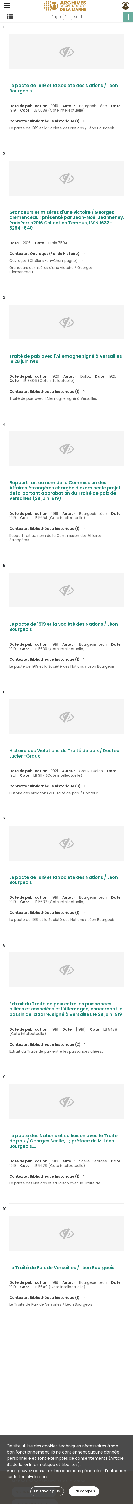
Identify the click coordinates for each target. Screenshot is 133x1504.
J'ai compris (84, 1491)
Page (56, 16)
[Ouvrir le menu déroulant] (7, 6)
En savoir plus (47, 1491)
